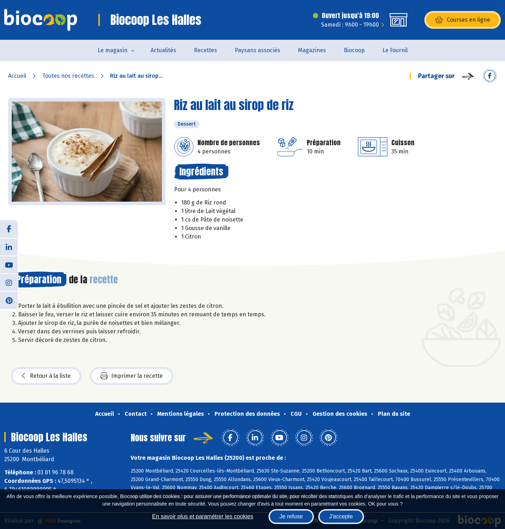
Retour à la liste (46, 376)
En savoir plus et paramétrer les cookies (202, 516)
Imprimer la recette (132, 376)
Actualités (163, 50)
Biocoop (354, 50)
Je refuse (291, 516)
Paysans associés (257, 50)
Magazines (312, 50)
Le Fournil (395, 50)
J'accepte (341, 516)
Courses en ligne (462, 19)
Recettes (205, 50)
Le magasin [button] (112, 50)
